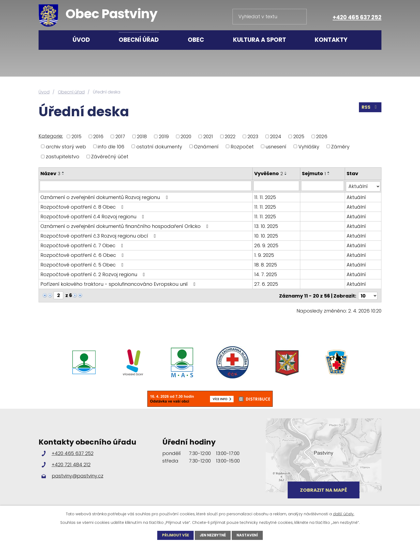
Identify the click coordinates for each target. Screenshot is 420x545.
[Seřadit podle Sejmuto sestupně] (329, 174)
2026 (321, 136)
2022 (230, 136)
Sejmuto (314, 173)
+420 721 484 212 (71, 463)
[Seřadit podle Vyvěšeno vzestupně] (286, 172)
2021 (208, 136)
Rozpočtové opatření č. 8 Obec (83, 206)
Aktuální (356, 196)
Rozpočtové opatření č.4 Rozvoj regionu (93, 216)
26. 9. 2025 (266, 245)
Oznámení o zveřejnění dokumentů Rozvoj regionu (105, 196)
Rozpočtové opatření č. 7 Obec (82, 245)
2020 (186, 136)
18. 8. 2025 (265, 264)
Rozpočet (242, 146)
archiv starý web (66, 146)
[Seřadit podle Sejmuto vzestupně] (329, 172)
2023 (253, 136)
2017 (120, 136)
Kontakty (331, 40)
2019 (164, 136)
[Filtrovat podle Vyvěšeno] (276, 186)
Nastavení (249, 535)
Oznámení (206, 146)
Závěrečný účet (109, 156)
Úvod (81, 40)
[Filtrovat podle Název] (146, 186)
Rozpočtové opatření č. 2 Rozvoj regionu (93, 273)
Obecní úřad (139, 40)
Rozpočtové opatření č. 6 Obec (83, 254)
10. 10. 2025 (266, 235)
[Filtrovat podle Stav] (363, 186)
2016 (98, 136)
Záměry (340, 146)
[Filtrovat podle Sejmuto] (322, 186)
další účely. (343, 513)
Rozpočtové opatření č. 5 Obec (83, 264)
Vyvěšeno (268, 173)
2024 (275, 136)
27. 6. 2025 (266, 283)
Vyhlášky (308, 146)
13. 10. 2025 (266, 225)
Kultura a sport (259, 40)
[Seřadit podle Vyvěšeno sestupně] (286, 174)
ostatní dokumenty (159, 146)
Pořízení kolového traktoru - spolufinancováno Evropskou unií (119, 283)
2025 (298, 136)
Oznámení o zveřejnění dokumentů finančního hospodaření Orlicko (125, 225)
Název (50, 173)
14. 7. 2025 (265, 273)
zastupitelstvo (62, 156)
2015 (76, 136)
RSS (370, 108)
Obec (196, 40)
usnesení (275, 146)
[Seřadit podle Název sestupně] (63, 174)
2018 (142, 136)
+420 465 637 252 (357, 17)
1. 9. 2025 (264, 254)
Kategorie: (51, 136)
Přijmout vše (174, 535)
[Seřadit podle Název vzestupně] (63, 172)
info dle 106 (111, 146)
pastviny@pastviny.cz (77, 474)
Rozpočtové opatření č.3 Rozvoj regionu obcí (99, 235)
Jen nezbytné (213, 535)
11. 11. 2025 (265, 196)
